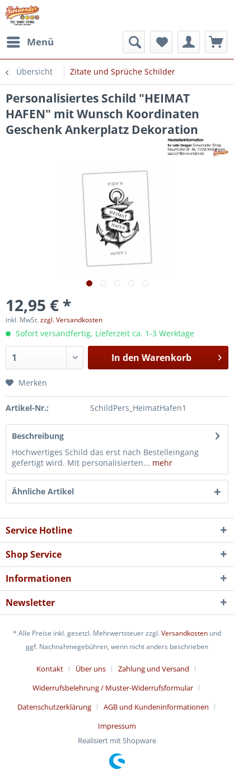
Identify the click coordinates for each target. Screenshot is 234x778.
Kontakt (49, 669)
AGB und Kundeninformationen (156, 707)
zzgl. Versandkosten (71, 320)
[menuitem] (29, 42)
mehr (161, 462)
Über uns (91, 669)
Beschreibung (38, 435)
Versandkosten (184, 633)
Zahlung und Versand (153, 669)
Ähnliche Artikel (43, 491)
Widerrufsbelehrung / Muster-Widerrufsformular (112, 688)
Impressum (117, 726)
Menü (30, 40)
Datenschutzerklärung (54, 707)
